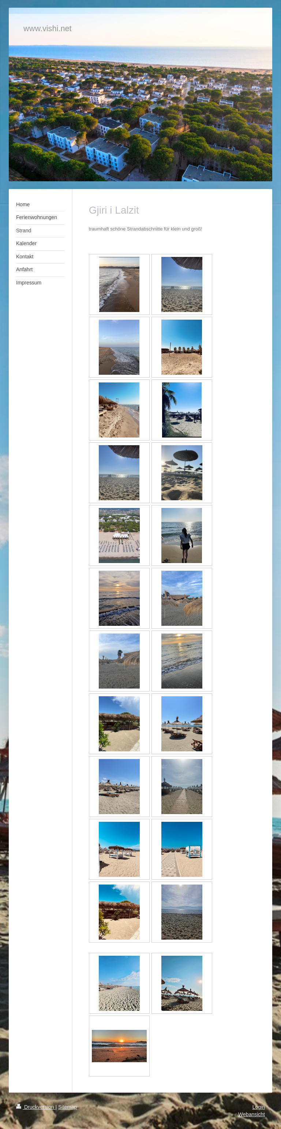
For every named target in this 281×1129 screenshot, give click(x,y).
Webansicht (251, 1114)
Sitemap (67, 1107)
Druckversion (35, 1107)
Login (258, 1107)
